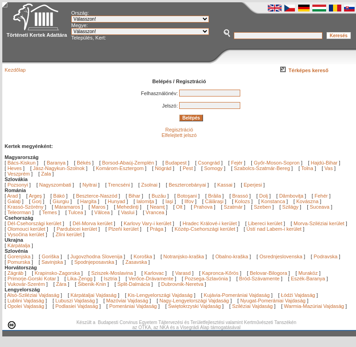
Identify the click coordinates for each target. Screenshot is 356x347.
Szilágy (291, 207)
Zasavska (136, 262)
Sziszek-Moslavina (112, 273)
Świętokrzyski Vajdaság (194, 306)
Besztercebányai (187, 185)
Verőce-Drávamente (151, 278)
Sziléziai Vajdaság (252, 306)
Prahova (204, 207)
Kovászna (308, 201)
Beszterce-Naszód (97, 196)
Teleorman (19, 212)
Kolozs (243, 201)
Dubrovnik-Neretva (182, 284)
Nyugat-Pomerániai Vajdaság (272, 300)
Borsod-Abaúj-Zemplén (128, 162)
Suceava (320, 207)
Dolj (264, 196)
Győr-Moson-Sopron (276, 162)
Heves (14, 168)
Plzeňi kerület (123, 229)
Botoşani (187, 196)
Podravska (326, 256)
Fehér (322, 196)
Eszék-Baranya (308, 278)
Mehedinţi (128, 207)
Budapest (175, 162)
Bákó (59, 196)
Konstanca (274, 201)
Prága (156, 229)
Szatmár (234, 207)
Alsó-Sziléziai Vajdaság (33, 295)
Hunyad (117, 201)
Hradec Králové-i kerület (209, 223)
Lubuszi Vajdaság (75, 300)
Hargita (89, 201)
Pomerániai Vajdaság (133, 306)
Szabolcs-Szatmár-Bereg (262, 168)
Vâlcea (102, 212)
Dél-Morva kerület (93, 223)
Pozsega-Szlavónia (206, 278)
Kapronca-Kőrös (220, 273)
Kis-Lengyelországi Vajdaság (160, 295)
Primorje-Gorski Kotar (31, 278)
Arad (13, 196)
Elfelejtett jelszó (179, 135)
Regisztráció (179, 129)
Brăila (215, 196)
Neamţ (158, 207)
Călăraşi (215, 201)
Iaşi (170, 201)
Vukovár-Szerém (26, 284)
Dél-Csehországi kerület (34, 223)
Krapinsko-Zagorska (56, 273)
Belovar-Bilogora (268, 273)
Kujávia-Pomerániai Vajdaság (237, 295)
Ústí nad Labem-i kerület (274, 229)
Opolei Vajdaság (25, 306)
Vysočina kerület (25, 234)
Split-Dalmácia (133, 284)
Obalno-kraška (232, 256)
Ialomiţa (146, 201)
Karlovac (154, 273)
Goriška (50, 256)
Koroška (143, 256)
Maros (99, 207)
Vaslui (128, 212)
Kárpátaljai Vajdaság (94, 295)
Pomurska (19, 262)
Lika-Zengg (79, 278)
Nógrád (163, 168)
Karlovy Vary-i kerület (147, 223)
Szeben (263, 207)
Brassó (240, 196)
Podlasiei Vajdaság (77, 306)
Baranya (56, 162)
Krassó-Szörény (26, 207)
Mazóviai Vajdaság (127, 300)
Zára (61, 284)
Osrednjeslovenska (281, 256)
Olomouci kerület (26, 229)
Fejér (237, 162)
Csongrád (209, 162)
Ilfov (190, 201)
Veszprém (18, 173)
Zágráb (16, 273)
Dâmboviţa (292, 196)
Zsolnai (149, 185)
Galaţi (14, 201)
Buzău (159, 196)
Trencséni (119, 185)
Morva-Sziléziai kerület (319, 223)
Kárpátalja (18, 245)
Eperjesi (252, 185)
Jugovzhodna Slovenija (96, 256)
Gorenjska (18, 256)
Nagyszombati (55, 185)
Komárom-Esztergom (120, 168)
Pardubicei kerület (77, 229)
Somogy (213, 168)
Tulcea (76, 212)
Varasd (183, 273)
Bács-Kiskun (21, 162)
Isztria (110, 278)
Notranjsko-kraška (184, 256)
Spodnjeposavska (94, 262)
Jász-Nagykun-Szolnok (59, 168)
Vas (328, 168)
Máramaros (68, 207)
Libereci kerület (265, 223)
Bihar (135, 196)
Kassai (224, 185)
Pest (188, 168)
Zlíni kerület (69, 234)
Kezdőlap (15, 70)
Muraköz (307, 273)
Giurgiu (62, 201)
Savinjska (52, 262)
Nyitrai (89, 185)
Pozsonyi (18, 185)
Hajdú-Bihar (324, 162)
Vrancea (156, 212)
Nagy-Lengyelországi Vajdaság (194, 300)
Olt (180, 207)
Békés (84, 162)
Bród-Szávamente (259, 278)
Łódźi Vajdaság (298, 295)
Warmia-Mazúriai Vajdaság (314, 306)
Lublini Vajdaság (25, 300)
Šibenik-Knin (92, 284)
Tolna (307, 168)
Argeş (36, 196)
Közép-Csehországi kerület (205, 229)
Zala (46, 173)
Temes (50, 212)
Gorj (37, 201)
